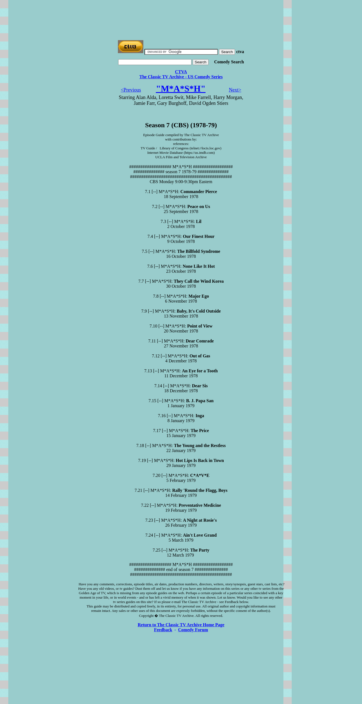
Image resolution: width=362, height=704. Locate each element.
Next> (235, 90)
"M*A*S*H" (181, 88)
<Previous (131, 90)
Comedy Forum (193, 629)
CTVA (181, 71)
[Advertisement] (181, 14)
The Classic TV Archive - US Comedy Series (181, 76)
